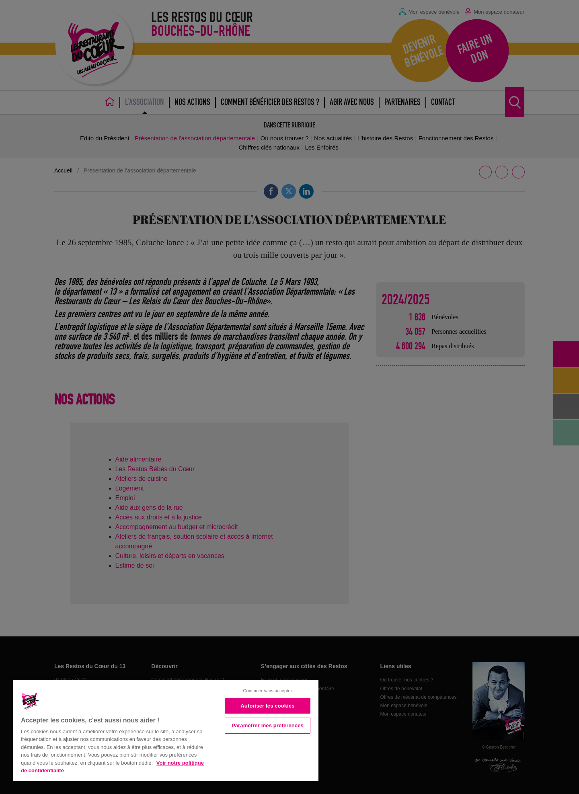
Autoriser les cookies (267, 706)
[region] (165, 730)
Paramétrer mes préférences (268, 725)
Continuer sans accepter (267, 690)
